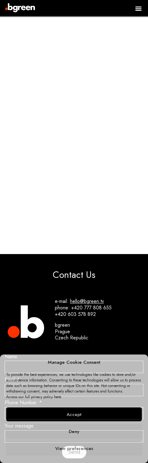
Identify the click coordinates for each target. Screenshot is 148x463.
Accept (74, 414)
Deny (74, 431)
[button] (138, 8)
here (57, 397)
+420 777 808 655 (91, 307)
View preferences (74, 448)
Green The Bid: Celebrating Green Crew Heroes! (74, 215)
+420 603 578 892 (75, 314)
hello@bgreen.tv (87, 301)
